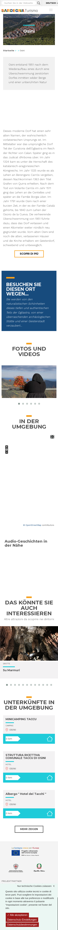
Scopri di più (29, 253)
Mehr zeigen (29, 829)
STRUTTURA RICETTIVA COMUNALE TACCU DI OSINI (26, 756)
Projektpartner (11, 881)
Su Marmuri (11, 670)
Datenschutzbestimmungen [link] (22, 924)
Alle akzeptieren (17, 915)
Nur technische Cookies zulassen (37, 886)
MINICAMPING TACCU (21, 719)
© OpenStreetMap (32, 525)
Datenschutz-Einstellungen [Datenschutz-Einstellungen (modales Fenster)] (22, 919)
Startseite (8, 50)
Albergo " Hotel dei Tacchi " (26, 794)
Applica (38, 3)
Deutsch (51, 3)
